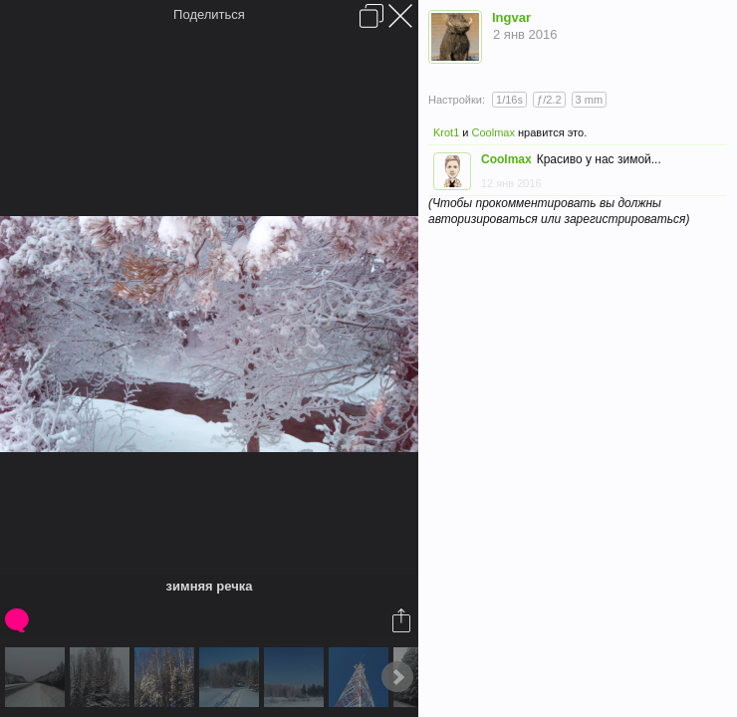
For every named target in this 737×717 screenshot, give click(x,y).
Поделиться (209, 14)
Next (397, 677)
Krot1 (446, 132)
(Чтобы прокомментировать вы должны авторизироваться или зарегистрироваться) (558, 210)
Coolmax (493, 132)
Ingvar (511, 17)
